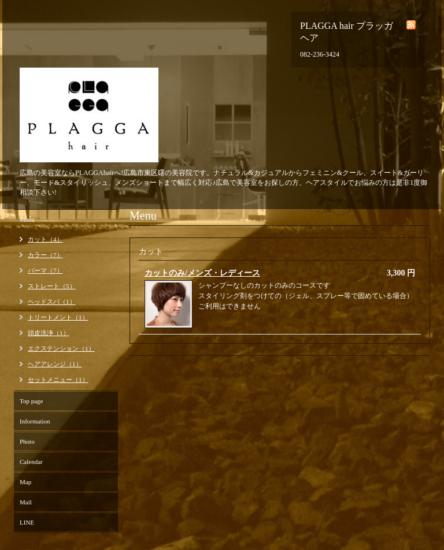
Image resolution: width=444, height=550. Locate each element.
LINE (27, 522)
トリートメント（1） (58, 317)
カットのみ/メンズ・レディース (202, 273)
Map (25, 481)
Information (35, 421)
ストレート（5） (52, 286)
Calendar (31, 461)
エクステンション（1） (61, 348)
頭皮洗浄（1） (48, 332)
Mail (26, 502)
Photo (27, 441)
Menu (27, 219)
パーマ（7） (45, 270)
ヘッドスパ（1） (52, 301)
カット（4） (45, 239)
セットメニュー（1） (58, 379)
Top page (31, 400)
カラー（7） (45, 254)
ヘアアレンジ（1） (55, 364)
